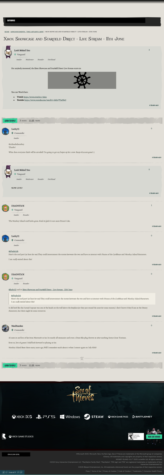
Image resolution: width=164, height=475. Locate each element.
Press (88, 471)
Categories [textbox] (11, 20)
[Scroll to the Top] (3, 472)
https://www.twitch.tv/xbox (35, 97)
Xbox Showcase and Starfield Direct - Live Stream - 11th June (47, 289)
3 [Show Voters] (149, 50)
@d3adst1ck (13, 251)
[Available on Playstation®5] (46, 417)
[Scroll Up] (6, 472)
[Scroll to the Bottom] (21, 472)
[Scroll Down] (18, 472)
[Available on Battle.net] (142, 417)
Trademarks (137, 471)
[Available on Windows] (70, 417)
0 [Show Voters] (151, 128)
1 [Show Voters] (151, 205)
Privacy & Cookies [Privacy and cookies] (109, 471)
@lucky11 (12, 289)
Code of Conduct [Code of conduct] (124, 471)
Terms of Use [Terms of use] (96, 471)
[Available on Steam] (94, 417)
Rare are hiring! (154, 437)
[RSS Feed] (3, 32)
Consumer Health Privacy (153, 471)
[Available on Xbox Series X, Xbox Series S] (22, 417)
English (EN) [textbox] (13, 454)
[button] (75, 20)
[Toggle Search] (11, 24)
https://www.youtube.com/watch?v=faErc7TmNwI (45, 100)
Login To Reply (10, 121)
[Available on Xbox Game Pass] (118, 417)
